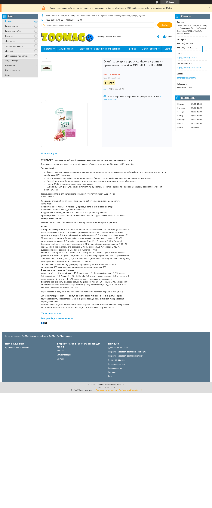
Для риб (9, 51)
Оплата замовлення (117, 318)
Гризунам (9, 36)
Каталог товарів (64, 313)
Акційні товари (11, 60)
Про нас (132, 49)
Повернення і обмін (116, 322)
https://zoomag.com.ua (187, 57)
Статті (7, 75)
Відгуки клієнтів (149, 49)
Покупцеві (10, 65)
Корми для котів (12, 26)
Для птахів (10, 41)
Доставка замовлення (118, 306)
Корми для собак (13, 31)
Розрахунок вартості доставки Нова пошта (127, 310)
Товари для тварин (14, 46)
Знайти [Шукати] (165, 25)
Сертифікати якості (174, 49)
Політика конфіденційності (130, 348)
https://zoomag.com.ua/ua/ (189, 67)
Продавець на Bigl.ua (106, 346)
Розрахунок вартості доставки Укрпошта (126, 314)
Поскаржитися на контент (106, 348)
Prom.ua (120, 343)
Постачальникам (12, 70)
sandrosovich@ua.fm (186, 77)
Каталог (8, 21)
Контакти (194, 49)
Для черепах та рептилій (16, 55)
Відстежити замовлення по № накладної (100, 49)
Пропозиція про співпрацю (17, 306)
